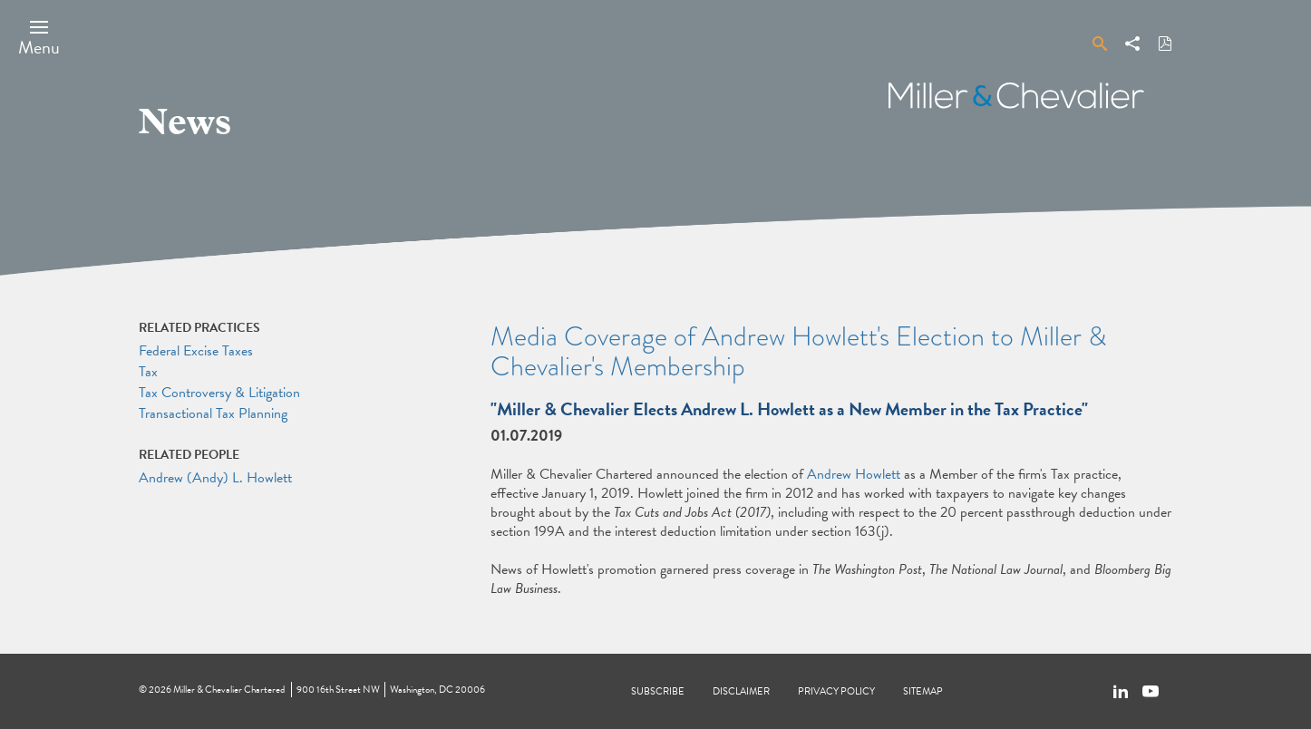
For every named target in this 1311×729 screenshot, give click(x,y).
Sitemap (923, 691)
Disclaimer (741, 691)
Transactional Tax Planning (213, 413)
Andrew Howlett (853, 474)
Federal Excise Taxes (196, 351)
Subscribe (658, 691)
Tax (148, 372)
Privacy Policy (836, 691)
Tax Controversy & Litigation (219, 392)
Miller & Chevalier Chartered (229, 689)
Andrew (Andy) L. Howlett (215, 478)
